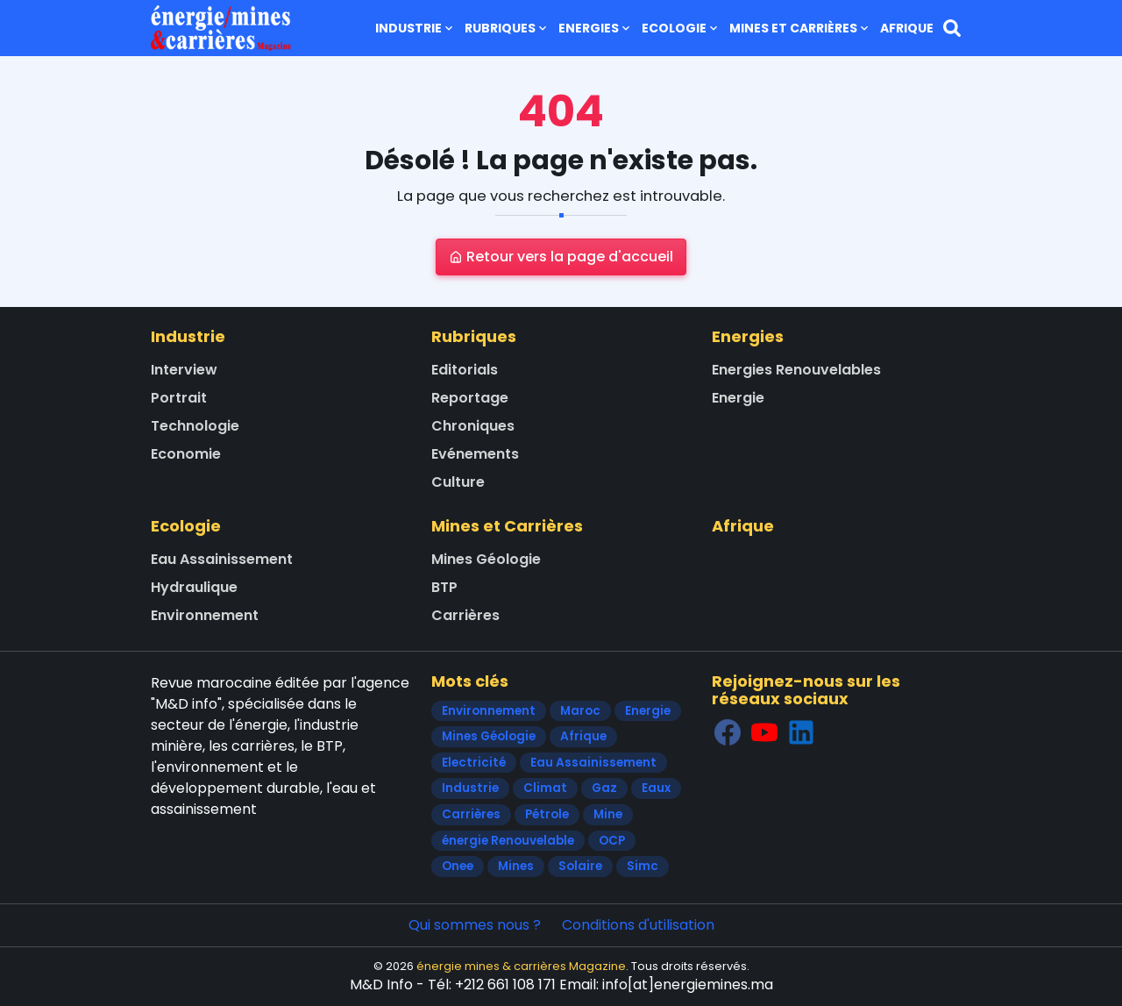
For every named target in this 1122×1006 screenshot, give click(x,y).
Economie (186, 454)
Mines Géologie (486, 559)
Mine (607, 814)
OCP (612, 840)
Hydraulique (194, 587)
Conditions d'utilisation (638, 925)
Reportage (469, 398)
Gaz (604, 788)
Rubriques (507, 28)
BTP (444, 587)
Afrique (907, 28)
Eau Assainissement (222, 559)
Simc (642, 866)
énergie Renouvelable (508, 840)
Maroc (580, 711)
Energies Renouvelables (796, 370)
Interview (184, 370)
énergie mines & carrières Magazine (521, 966)
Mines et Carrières (800, 28)
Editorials (464, 370)
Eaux (656, 788)
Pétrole (547, 814)
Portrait (179, 398)
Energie (738, 398)
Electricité (474, 762)
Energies (595, 28)
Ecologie (681, 28)
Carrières (465, 615)
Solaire (580, 866)
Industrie (415, 28)
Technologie (195, 426)
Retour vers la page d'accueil (561, 256)
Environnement (205, 615)
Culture (458, 482)
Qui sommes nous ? (474, 925)
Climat (545, 788)
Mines (516, 866)
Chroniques (473, 426)
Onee (457, 866)
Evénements (475, 454)
